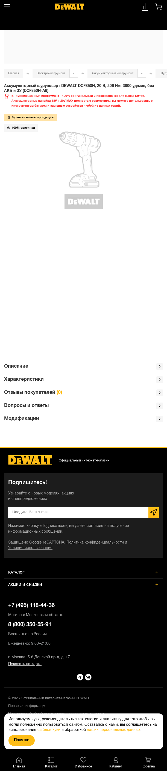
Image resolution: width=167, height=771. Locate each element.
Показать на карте (25, 664)
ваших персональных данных (113, 730)
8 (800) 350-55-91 (83, 629)
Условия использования (30, 548)
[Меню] (7, 7)
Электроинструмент (51, 73)
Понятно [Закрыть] (21, 740)
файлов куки (48, 730)
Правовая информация (27, 706)
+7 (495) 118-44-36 (83, 610)
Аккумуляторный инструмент (112, 73)
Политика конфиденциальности (95, 542)
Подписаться (153, 512)
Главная (13, 73)
